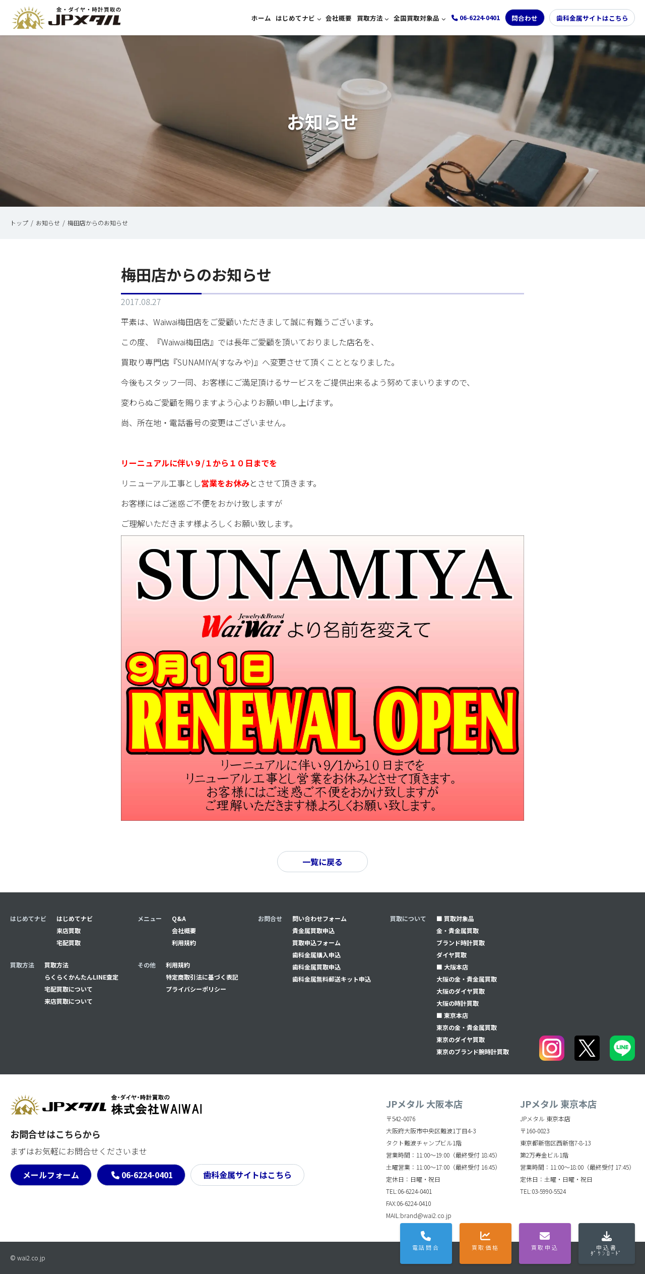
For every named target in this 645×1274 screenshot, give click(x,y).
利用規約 (184, 942)
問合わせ (524, 18)
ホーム (261, 18)
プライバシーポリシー (196, 989)
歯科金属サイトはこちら (592, 18)
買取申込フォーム (316, 942)
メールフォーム (51, 1175)
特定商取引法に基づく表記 (202, 977)
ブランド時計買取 (460, 942)
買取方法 (370, 18)
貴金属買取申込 (313, 930)
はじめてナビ (295, 18)
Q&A (179, 918)
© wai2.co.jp (27, 1257)
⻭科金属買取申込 (316, 966)
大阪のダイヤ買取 (460, 991)
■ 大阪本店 (452, 966)
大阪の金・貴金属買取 (466, 979)
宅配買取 (68, 942)
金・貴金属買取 (457, 930)
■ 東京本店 (452, 1015)
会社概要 (339, 18)
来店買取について (68, 1001)
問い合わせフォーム (319, 918)
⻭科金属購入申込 (316, 954)
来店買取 (68, 930)
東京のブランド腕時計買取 (472, 1051)
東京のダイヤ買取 (460, 1039)
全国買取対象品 (416, 18)
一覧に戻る (322, 862)
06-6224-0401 (147, 1175)
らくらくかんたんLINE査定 (81, 977)
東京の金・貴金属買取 (466, 1027)
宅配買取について (68, 989)
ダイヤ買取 (451, 954)
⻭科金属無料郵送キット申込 (331, 979)
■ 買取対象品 (455, 918)
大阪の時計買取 (457, 1003)
